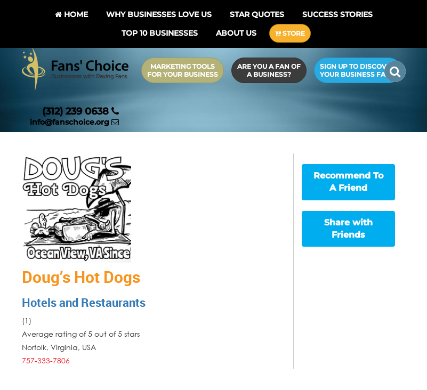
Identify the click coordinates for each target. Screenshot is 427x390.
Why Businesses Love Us (159, 14)
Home (71, 14)
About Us (236, 33)
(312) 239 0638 (80, 111)
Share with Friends (348, 228)
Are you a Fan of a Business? (269, 70)
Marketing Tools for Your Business (182, 70)
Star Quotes (257, 14)
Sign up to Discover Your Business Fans (358, 70)
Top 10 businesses (160, 33)
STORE (290, 33)
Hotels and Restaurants (84, 302)
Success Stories (337, 14)
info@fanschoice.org (74, 122)
